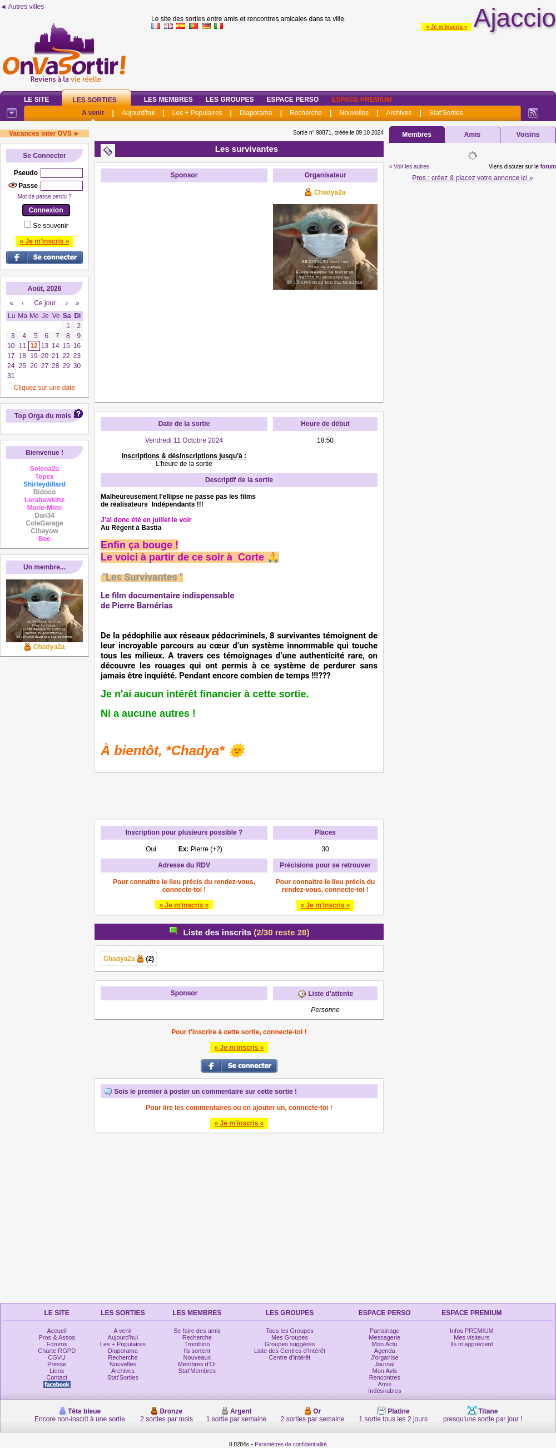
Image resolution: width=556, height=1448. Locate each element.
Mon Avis (385, 1370)
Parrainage (385, 1330)
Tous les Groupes (290, 1330)
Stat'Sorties (446, 113)
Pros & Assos (56, 1337)
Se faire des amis (197, 1330)
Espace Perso (292, 99)
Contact (56, 1377)
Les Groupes (230, 99)
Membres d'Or (197, 1364)
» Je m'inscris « (446, 27)
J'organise (385, 1357)
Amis (472, 134)
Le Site (36, 99)
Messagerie (384, 1337)
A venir (93, 113)
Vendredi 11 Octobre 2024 (184, 440)
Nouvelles (354, 113)
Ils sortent (197, 1350)
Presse (56, 1364)
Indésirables (384, 1390)
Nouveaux (197, 1357)
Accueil (56, 1330)
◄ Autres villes (22, 7)
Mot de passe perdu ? (45, 197)
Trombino (197, 1344)
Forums (57, 1344)
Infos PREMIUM (472, 1330)
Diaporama (256, 113)
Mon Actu (385, 1344)
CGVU (57, 1357)
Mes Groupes (289, 1337)
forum (548, 166)
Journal (385, 1364)
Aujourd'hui (138, 113)
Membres (416, 134)
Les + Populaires (197, 113)
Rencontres (384, 1377)
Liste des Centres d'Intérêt (289, 1350)
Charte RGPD (57, 1350)
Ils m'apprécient (471, 1344)
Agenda (384, 1350)
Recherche (306, 113)
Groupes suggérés (290, 1344)
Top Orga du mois (42, 416)
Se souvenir (50, 226)
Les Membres (168, 99)
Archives (398, 113)
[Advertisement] (104, 292)
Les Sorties (94, 100)
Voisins (528, 134)
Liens (56, 1370)
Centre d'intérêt (290, 1357)
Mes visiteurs (471, 1337)
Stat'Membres (197, 1370)
